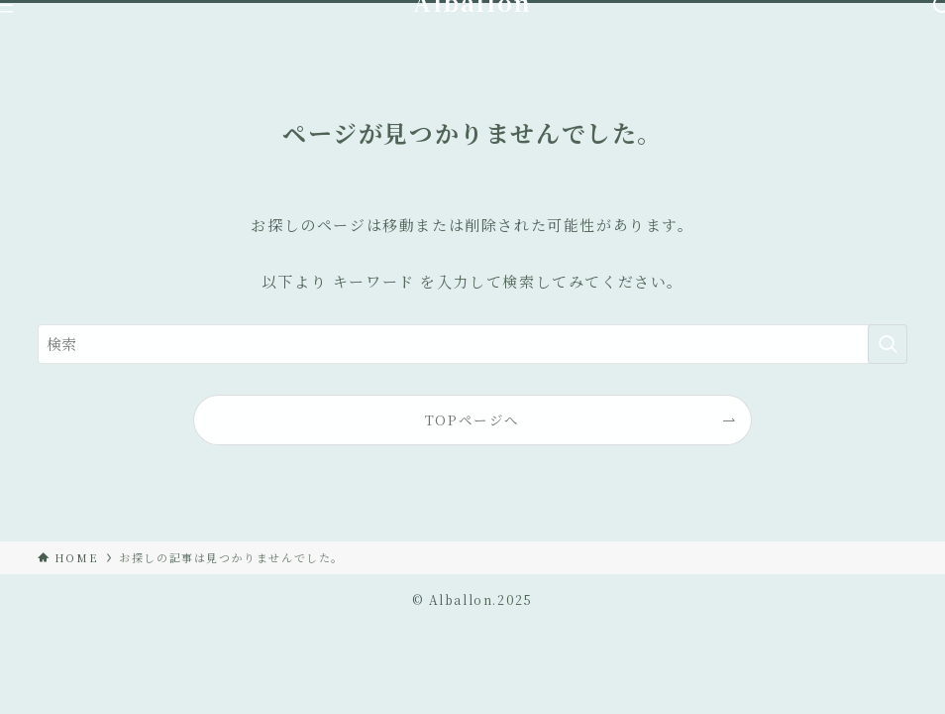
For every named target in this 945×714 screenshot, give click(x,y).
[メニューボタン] (1, 6)
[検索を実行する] (887, 344)
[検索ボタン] (943, 6)
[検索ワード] (472, 344)
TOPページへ (472, 419)
